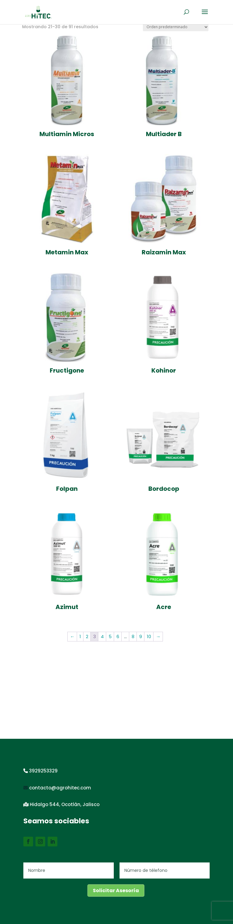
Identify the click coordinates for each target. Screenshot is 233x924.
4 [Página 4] (102, 636)
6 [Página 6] (117, 636)
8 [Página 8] (133, 636)
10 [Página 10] (149, 636)
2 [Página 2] (87, 636)
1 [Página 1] (80, 636)
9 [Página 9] (140, 636)
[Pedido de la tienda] (175, 27)
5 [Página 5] (110, 636)
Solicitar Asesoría (116, 890)
